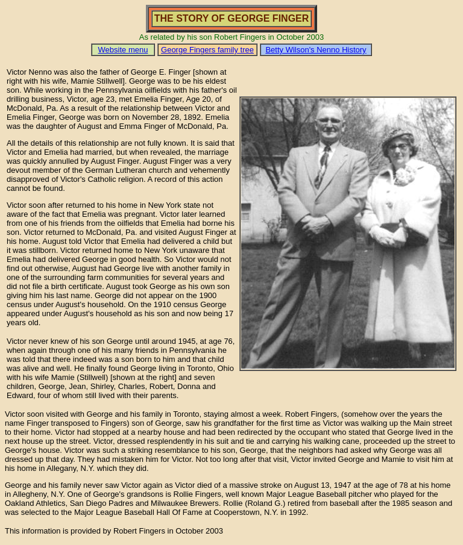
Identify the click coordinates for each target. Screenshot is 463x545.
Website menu (123, 49)
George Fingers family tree (207, 49)
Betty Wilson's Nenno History (315, 49)
